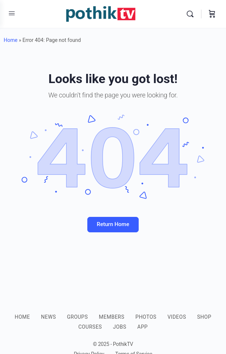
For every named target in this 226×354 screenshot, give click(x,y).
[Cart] (212, 14)
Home (11, 40)
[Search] (192, 14)
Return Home (113, 224)
